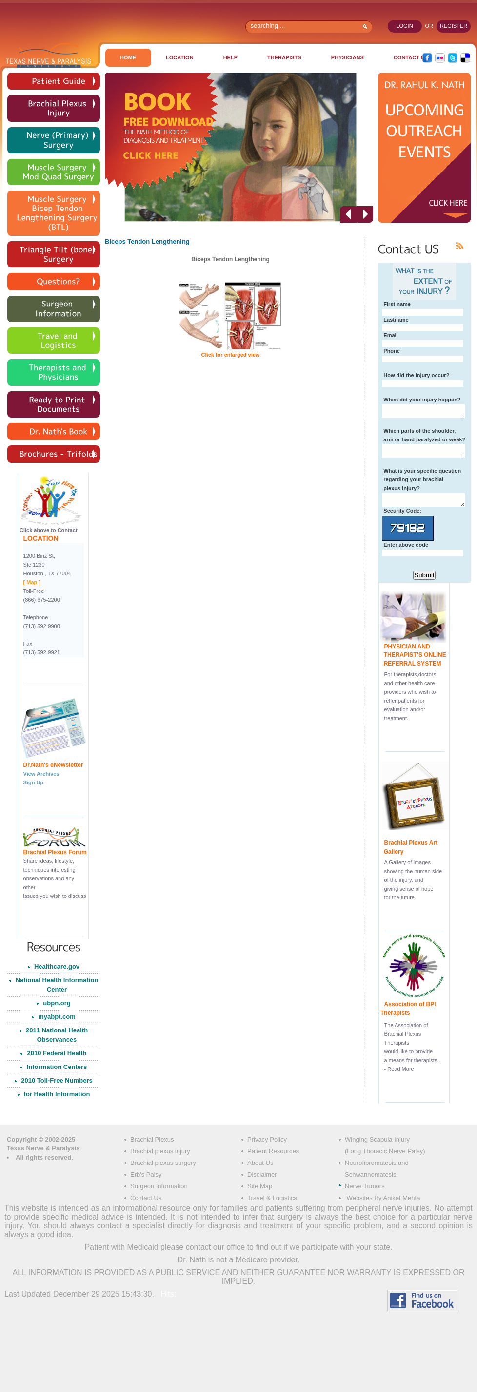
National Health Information (57, 986)
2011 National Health (57, 1036)
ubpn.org (56, 1003)
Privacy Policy (267, 1139)
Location (180, 57)
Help (230, 57)
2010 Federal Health (56, 1053)
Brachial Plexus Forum (55, 852)
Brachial (245, 1335)
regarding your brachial (413, 479)
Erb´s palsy (177, 1378)
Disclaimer (262, 1174)
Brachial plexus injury (160, 1151)
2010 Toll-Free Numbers (56, 1080)
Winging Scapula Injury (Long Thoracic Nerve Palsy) (385, 1145)
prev (348, 214)
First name (397, 304)
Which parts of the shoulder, (419, 431)
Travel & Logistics (272, 1197)
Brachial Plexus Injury (103, 1335)
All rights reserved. (44, 1157)
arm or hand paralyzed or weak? (424, 439)
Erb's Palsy (146, 1174)
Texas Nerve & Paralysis (43, 1148)
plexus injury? (401, 488)
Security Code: (402, 511)
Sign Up (33, 782)
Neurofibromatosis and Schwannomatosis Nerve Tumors (377, 1174)
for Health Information (57, 1094)
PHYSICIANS (347, 57)
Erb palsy (260, 1378)
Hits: (167, 1294)
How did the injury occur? (416, 375)
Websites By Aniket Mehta (382, 1197)
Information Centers (57, 1066)
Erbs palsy (135, 1378)
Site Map (259, 1186)
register (453, 26)
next (365, 214)
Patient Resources (273, 1151)
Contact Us (145, 1197)
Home (128, 57)
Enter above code (405, 545)
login (404, 26)
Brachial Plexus (152, 1139)
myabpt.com (57, 1016)
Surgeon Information (159, 1186)
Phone (391, 351)
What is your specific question (422, 471)
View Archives (41, 774)
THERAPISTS (284, 57)
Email (390, 335)
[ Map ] (31, 582)
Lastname (395, 320)
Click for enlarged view (230, 355)
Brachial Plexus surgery (186, 1335)
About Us (260, 1162)
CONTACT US (411, 57)
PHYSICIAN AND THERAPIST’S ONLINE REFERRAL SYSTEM (413, 655)
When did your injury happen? (421, 399)
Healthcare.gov (57, 966)
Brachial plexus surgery (163, 1162)
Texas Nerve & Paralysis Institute (48, 55)
